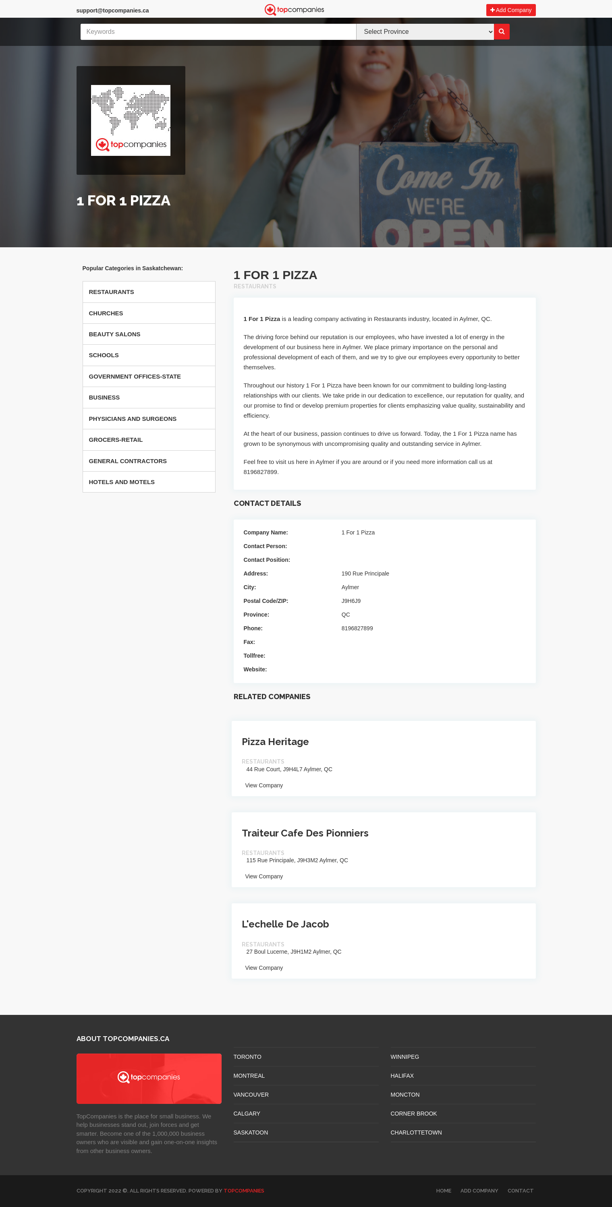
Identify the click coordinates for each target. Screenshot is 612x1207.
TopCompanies (244, 1191)
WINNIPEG (405, 1057)
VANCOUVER (251, 1094)
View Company (262, 785)
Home (443, 1191)
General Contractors (128, 461)
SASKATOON (251, 1132)
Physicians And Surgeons (133, 418)
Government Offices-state (135, 376)
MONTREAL (249, 1075)
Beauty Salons (115, 334)
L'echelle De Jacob (285, 924)
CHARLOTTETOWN (416, 1132)
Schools (104, 355)
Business (104, 397)
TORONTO (248, 1057)
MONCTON (405, 1094)
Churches (106, 313)
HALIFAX (402, 1075)
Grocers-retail (116, 439)
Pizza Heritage (275, 741)
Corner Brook (414, 1113)
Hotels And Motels (122, 481)
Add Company (511, 10)
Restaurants (111, 291)
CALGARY (247, 1113)
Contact (521, 1191)
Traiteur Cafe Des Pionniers (305, 833)
